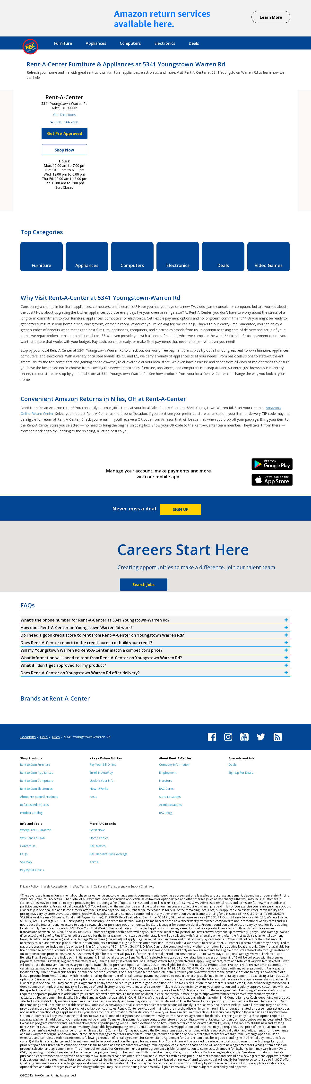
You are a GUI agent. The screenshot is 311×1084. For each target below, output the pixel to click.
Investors (165, 781)
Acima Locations (170, 805)
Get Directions (64, 114)
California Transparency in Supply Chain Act (124, 886)
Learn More (271, 17)
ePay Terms (81, 886)
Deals (194, 43)
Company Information (174, 765)
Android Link (272, 466)
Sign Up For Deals (241, 773)
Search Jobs (143, 584)
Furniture (63, 43)
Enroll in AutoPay (101, 773)
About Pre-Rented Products (39, 797)
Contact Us (27, 846)
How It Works (99, 789)
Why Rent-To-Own (32, 838)
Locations (28, 737)
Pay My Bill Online (32, 870)
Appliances (96, 43)
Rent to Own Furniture (35, 765)
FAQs (93, 797)
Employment (167, 773)
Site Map (26, 862)
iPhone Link (272, 481)
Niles (56, 737)
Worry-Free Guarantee (35, 830)
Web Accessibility (56, 886)
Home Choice (99, 838)
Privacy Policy (29, 886)
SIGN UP (181, 509)
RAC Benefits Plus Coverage (109, 854)
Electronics (165, 43)
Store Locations (170, 797)
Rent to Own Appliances (36, 773)
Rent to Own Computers (36, 781)
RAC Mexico (98, 846)
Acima (94, 862)
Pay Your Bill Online (103, 765)
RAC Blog (165, 813)
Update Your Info (101, 781)
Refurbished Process (34, 805)
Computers (130, 43)
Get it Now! (97, 830)
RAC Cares (166, 789)
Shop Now (64, 150)
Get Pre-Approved (64, 133)
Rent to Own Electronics (36, 789)
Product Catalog (31, 813)
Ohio (44, 737)
